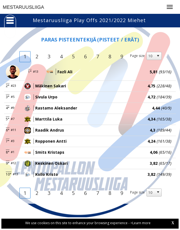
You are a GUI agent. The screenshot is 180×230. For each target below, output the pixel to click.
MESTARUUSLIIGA (23, 7)
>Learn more (140, 223)
